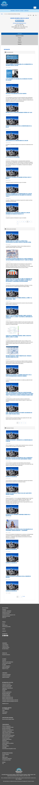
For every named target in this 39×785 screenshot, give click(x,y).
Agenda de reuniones (4, 677)
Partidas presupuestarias (4, 734)
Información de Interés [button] (11, 229)
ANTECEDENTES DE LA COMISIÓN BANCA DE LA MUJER (17, 140)
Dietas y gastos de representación (4, 736)
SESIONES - (22, 10)
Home (2, 13)
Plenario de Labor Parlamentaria (4, 661)
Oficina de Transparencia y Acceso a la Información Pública (4, 726)
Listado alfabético (4, 644)
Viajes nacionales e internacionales (4, 732)
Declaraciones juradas (4, 738)
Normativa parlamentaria (4, 728)
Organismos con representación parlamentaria (4, 688)
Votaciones (4, 660)
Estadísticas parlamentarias (4, 692)
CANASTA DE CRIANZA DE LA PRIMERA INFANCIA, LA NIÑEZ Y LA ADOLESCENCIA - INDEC (19, 298)
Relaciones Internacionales (4, 686)
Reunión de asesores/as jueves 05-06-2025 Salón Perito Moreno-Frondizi (19, 493)
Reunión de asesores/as (11, 549)
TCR (3, 763)
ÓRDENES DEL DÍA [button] (4, 703)
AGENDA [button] (3, 628)
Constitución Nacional (4, 613)
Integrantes (20, 42)
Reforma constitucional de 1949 (4, 697)
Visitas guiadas (4, 712)
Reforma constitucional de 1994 (4, 698)
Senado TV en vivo (4, 668)
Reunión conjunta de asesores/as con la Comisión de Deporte (18, 576)
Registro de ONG (4, 757)
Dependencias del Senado (4, 612)
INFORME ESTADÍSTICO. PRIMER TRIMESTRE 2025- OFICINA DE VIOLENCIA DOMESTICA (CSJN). (18, 356)
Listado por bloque (4, 646)
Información (20, 33)
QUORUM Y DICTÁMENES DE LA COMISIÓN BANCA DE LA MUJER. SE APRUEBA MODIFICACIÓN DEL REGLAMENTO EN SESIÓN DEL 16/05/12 (19, 195)
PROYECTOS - (17, 10)
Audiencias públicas (4, 746)
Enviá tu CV (4, 617)
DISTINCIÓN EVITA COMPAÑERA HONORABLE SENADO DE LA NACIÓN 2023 (18, 515)
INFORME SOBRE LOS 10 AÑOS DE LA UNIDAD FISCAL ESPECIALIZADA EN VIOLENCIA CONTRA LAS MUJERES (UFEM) (18, 241)
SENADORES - (13, 10)
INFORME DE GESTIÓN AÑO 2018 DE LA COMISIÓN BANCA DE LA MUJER (19, 126)
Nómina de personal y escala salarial (4, 735)
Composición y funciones (4, 684)
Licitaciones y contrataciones (4, 731)
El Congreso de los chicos (4, 759)
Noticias (3, 623)
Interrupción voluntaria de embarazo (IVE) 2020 (4, 700)
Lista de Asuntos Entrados (4, 663)
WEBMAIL (4, 762)
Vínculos (19, 40)
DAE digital (4, 664)
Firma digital (4, 747)
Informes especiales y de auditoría (4, 743)
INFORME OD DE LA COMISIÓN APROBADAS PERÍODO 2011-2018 (19, 112)
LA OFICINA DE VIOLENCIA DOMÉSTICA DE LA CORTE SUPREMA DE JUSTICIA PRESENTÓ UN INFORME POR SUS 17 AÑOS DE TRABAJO (19, 259)
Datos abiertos (4, 744)
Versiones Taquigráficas (4, 666)
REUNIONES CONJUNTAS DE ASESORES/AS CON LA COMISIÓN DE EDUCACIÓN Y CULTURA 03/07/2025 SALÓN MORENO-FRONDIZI (19, 458)
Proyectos (19, 37)
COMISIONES (26, 10)
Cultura (3, 710)
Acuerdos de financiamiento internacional (4, 740)
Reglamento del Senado (4, 616)
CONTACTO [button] (4, 631)
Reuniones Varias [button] (10, 428)
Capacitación (4, 713)
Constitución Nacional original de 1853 (4, 614)
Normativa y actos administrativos (4, 729)
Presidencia (4, 609)
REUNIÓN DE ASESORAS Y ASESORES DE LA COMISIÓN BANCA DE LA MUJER (19, 440)
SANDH (3, 755)
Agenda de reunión (19, 20)
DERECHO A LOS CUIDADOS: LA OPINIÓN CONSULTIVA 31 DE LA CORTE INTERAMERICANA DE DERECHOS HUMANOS (18, 375)
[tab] (19, 52)
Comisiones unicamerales (4, 674)
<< (17, 221)
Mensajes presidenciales (4, 693)
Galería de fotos (4, 625)
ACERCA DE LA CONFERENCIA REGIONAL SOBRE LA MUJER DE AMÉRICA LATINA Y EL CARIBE (18, 336)
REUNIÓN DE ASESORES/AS (11, 476)
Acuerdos (3, 690)
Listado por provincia (4, 647)
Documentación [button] (9, 52)
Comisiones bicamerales (4, 675)
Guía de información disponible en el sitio (4, 748)
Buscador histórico (4, 648)
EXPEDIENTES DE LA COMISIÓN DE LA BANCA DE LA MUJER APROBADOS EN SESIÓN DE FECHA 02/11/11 (18, 213)
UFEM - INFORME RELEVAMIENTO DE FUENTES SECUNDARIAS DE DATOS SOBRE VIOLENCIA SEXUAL (19, 413)
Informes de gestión (4, 741)
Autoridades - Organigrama (4, 610)
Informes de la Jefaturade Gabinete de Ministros (4, 695)
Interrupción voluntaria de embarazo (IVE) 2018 (4, 701)
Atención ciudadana (4, 754)
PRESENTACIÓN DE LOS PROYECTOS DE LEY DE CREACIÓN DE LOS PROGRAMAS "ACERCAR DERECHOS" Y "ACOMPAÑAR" (19, 529)
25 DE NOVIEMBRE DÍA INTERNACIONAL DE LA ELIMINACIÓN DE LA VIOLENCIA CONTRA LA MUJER (19, 64)
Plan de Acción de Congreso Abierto (4, 719)
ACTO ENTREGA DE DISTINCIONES (12, 157)
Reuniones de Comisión (19, 35)
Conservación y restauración (4, 758)
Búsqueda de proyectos (4, 654)
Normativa (19, 44)
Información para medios (4, 626)
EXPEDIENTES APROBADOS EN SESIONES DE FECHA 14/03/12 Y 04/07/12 (18, 178)
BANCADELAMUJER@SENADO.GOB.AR (19, 23)
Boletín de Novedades (4, 667)
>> (17, 223)
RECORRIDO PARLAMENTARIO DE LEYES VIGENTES (16, 93)
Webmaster (20, 779)
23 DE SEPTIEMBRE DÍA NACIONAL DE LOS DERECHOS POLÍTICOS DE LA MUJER (19, 79)
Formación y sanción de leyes (4, 685)
